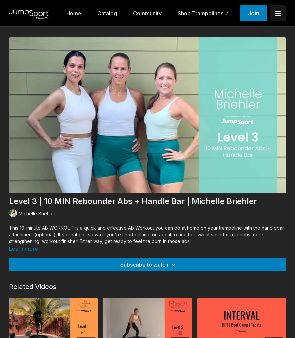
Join (253, 13)
